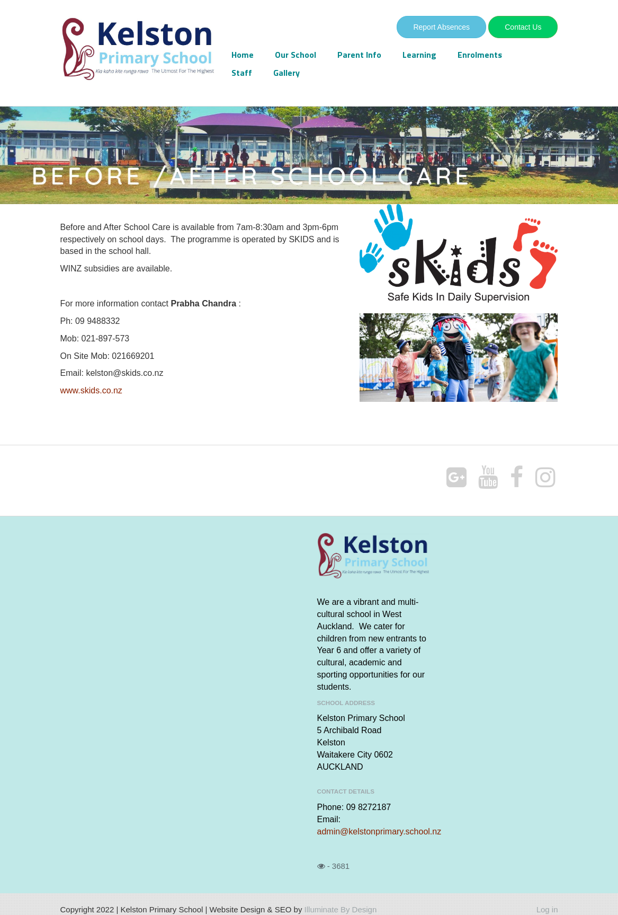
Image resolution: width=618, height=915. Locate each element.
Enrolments (480, 54)
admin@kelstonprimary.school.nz (379, 831)
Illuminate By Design (340, 909)
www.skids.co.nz (91, 390)
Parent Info (359, 54)
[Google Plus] (456, 477)
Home (242, 54)
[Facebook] (516, 477)
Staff (241, 72)
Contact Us (523, 27)
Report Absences (441, 27)
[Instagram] (545, 477)
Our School (295, 54)
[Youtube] (488, 477)
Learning (419, 54)
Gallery (286, 72)
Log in (547, 909)
